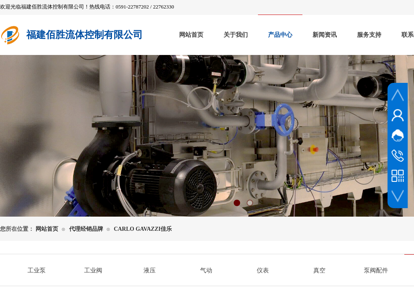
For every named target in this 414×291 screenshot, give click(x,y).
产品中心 (280, 35)
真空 (319, 270)
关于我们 (236, 35)
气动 (206, 270)
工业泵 (36, 270)
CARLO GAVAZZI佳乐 (143, 229)
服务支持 (369, 35)
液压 (150, 270)
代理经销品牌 (86, 229)
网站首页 (191, 35)
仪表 (263, 270)
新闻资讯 (325, 35)
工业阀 (93, 270)
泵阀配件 (376, 270)
